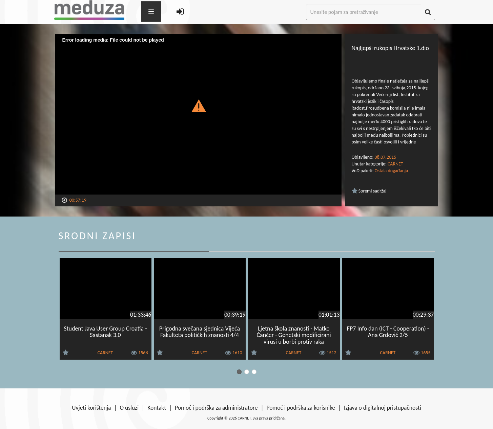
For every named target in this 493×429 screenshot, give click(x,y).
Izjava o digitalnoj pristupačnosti (382, 407)
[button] (198, 105)
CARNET (395, 164)
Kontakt (156, 407)
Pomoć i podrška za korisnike (300, 407)
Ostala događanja (391, 171)
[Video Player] (198, 114)
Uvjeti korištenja (91, 407)
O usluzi (129, 407)
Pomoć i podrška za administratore (216, 407)
